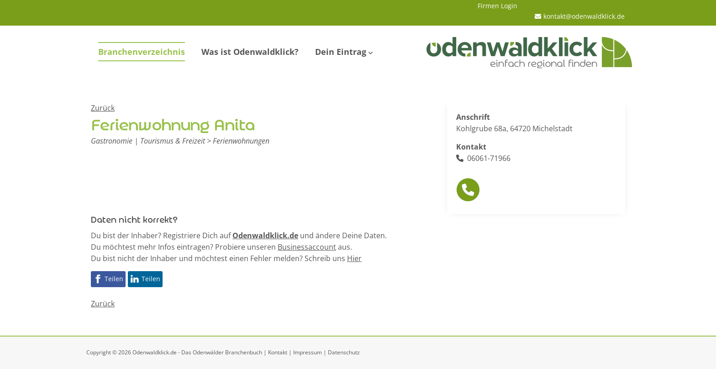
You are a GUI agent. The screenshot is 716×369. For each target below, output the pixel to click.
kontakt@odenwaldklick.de (584, 16)
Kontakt (277, 352)
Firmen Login (497, 5)
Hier (354, 258)
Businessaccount (307, 247)
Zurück (103, 108)
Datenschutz (344, 352)
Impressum (307, 352)
